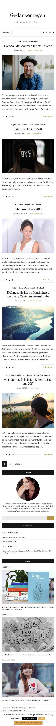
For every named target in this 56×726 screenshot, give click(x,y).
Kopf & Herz (16, 125)
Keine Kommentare (35, 50)
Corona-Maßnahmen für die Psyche (28, 46)
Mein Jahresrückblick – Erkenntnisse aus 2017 (28, 381)
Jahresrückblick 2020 (28, 129)
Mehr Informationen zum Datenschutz (28, 723)
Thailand (40, 288)
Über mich (6, 708)
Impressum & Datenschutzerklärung (16, 710)
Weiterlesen (47, 117)
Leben (19, 41)
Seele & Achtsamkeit (31, 41)
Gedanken (19, 205)
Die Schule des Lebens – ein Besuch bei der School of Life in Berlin (26, 655)
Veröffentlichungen (19, 708)
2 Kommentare (34, 388)
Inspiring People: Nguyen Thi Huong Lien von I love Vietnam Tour (26, 700)
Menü (6, 32)
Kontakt (32, 708)
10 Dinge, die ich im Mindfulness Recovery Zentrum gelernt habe (28, 294)
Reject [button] (42, 718)
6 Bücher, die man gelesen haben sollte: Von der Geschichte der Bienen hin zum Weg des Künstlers (26, 552)
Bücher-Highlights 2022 (10, 532)
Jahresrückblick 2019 (28, 209)
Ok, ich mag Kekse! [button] (29, 718)
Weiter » (18, 464)
